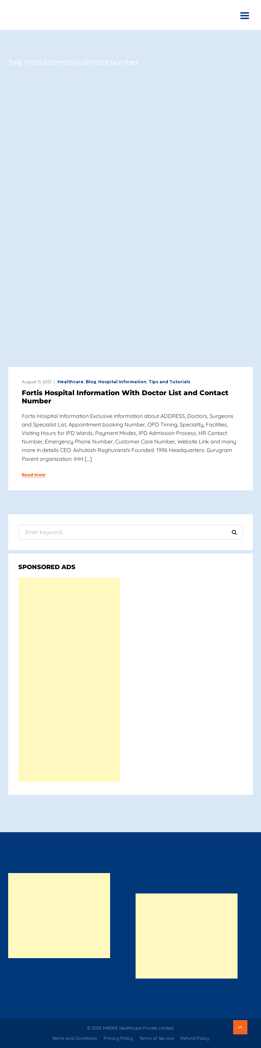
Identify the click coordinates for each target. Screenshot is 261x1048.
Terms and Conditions (74, 1038)
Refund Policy (194, 1038)
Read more (34, 474)
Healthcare (70, 381)
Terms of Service (156, 1038)
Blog (91, 381)
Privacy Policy (118, 1038)
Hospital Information (122, 381)
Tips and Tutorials (169, 381)
